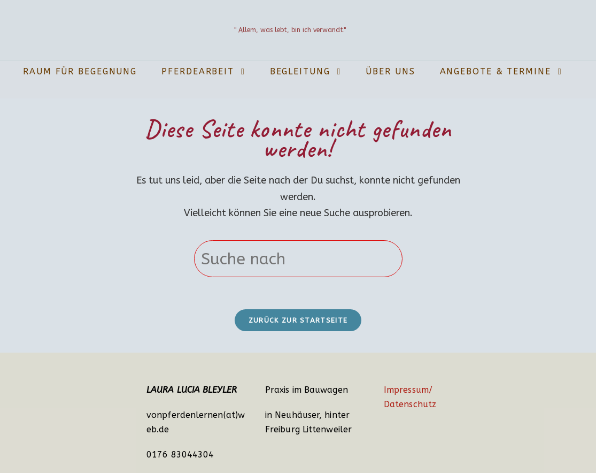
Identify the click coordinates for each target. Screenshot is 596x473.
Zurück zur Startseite (298, 320)
